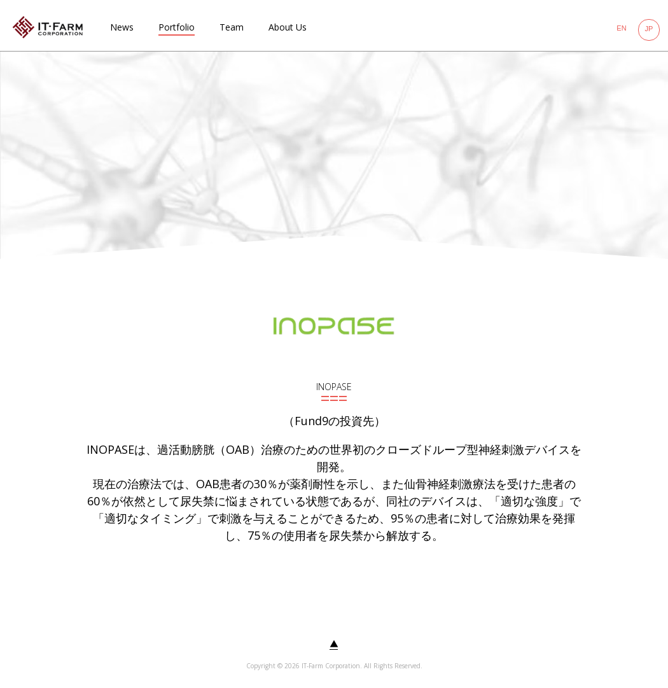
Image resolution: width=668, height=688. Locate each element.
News (122, 27)
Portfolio (176, 27)
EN (621, 28)
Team (231, 27)
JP (649, 28)
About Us (287, 27)
